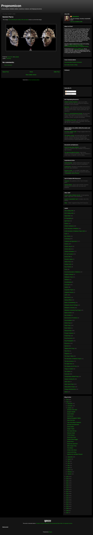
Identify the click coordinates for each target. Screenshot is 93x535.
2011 (67, 504)
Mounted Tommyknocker (73, 424)
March (69, 469)
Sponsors (66, 346)
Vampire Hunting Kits (69, 379)
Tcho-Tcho (66, 351)
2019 (67, 487)
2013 (67, 500)
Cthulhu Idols (67, 249)
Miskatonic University (69, 307)
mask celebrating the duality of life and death (18, 19)
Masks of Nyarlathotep (69, 302)
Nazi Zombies (67, 315)
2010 (67, 506)
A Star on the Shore (72, 450)
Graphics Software (68, 274)
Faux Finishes (67, 266)
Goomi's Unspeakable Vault (71, 199)
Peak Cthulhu (67, 328)
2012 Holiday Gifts (68, 210)
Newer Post (5, 71)
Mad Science (67, 297)
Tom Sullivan (67, 371)
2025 (67, 401)
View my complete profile (76, 21)
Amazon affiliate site (78, 48)
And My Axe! (70, 416)
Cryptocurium (67, 166)
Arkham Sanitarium (69, 226)
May (68, 465)
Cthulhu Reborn (68, 184)
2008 (67, 510)
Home (31, 71)
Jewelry (66, 287)
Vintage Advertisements (70, 389)
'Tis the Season (71, 435)
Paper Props (67, 325)
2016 (67, 493)
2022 (67, 480)
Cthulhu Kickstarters (69, 251)
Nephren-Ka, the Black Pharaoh (75, 454)
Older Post (57, 71)
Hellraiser (66, 279)
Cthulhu (66, 243)
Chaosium (66, 181)
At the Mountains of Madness (71, 228)
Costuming (8, 58)
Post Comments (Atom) (34, 79)
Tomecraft (66, 374)
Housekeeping (67, 282)
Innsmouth (67, 284)
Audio (65, 233)
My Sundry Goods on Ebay (70, 64)
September (70, 457)
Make (65, 202)
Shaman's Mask (71, 433)
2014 (67, 497)
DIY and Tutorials (68, 254)
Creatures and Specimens (70, 241)
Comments (68, 94)
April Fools (67, 221)
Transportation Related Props (71, 376)
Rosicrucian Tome (71, 437)
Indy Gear (66, 107)
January (69, 474)
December (70, 403)
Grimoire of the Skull (72, 409)
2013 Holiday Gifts (68, 213)
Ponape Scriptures (68, 333)
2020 (67, 485)
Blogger (50, 532)
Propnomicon (11, 5)
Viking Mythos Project (69, 386)
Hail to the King (71, 420)
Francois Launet (68, 170)
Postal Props (67, 335)
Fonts (65, 269)
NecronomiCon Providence (70, 317)
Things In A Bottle (68, 368)
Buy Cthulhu (67, 236)
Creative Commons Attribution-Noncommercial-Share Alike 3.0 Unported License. (76, 45)
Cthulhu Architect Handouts (71, 102)
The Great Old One (71, 431)
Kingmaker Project (68, 289)
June (68, 463)
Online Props (67, 323)
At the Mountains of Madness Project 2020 (74, 231)
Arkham (66, 223)
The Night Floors (68, 363)
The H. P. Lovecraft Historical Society (73, 113)
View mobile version (31, 74)
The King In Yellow (68, 356)
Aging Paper (67, 215)
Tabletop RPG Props (69, 348)
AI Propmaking (68, 218)
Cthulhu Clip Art (68, 246)
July (68, 461)
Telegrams (67, 353)
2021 (67, 483)
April (68, 467)
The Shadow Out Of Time (70, 366)
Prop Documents (68, 338)
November (70, 405)
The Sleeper (70, 448)
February (69, 471)
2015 (67, 495)
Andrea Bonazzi (68, 162)
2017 (67, 491)
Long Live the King (71, 452)
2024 (67, 476)
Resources (67, 343)
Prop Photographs (68, 340)
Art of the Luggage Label (70, 131)
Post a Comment (8, 65)
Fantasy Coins (67, 264)
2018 (67, 489)
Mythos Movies (68, 312)
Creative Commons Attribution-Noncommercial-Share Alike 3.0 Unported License (54, 523)
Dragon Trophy (70, 428)
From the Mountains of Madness (72, 272)
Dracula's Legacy (68, 259)
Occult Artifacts (68, 320)
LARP (65, 295)
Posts (67, 91)
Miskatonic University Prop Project (72, 310)
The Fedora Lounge (69, 135)
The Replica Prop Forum (70, 120)
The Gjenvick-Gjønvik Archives (71, 152)
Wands (66, 391)
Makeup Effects (68, 300)
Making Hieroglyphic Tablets (74, 418)
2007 (67, 512)
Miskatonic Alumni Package (71, 305)
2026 (67, 399)
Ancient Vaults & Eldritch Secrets (72, 195)
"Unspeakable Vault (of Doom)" (71, 173)
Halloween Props (68, 277)
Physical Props (68, 330)
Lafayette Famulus (68, 292)
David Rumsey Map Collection (71, 147)
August (69, 459)
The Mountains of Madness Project (72, 358)
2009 (67, 508)
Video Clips (67, 381)
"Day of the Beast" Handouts (74, 422)
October (69, 407)
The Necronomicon (69, 361)
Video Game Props (69, 384)
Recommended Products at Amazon (73, 62)
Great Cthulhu (70, 414)
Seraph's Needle (71, 411)
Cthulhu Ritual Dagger (72, 439)
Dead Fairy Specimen (72, 443)
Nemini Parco (70, 441)
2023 (67, 478)
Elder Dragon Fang (71, 445)
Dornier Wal (67, 256)
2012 (67, 502)
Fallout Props (67, 261)
